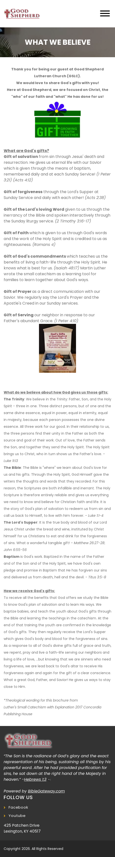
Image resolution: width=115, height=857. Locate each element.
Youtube (17, 815)
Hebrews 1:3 (35, 779)
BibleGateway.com (46, 791)
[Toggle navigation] (105, 14)
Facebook (18, 807)
